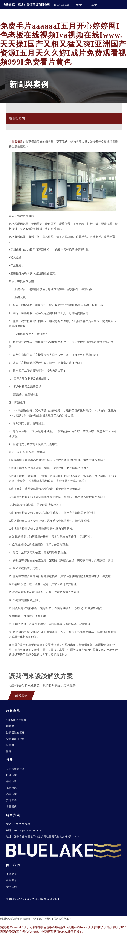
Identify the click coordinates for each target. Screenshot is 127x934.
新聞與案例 (17, 118)
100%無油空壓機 (16, 720)
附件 (9, 751)
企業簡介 (11, 874)
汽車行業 (11, 794)
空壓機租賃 (16, 141)
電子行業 (11, 787)
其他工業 (11, 800)
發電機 (10, 745)
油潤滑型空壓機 (15, 732)
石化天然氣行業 (15, 768)
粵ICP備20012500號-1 (46, 899)
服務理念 (11, 880)
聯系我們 (11, 886)
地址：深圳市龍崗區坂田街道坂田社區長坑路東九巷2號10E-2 (42, 836)
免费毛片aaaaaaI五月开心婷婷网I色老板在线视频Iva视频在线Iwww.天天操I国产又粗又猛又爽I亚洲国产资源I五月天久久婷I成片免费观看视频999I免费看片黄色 (63, 44)
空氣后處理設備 (15, 738)
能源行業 (11, 775)
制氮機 (10, 726)
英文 (94, 5)
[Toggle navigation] (120, 14)
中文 (79, 5)
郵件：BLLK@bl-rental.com (23, 830)
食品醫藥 (11, 806)
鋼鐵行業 (11, 781)
